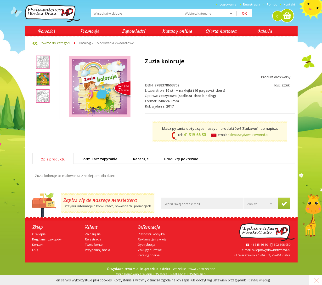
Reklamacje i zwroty (152, 239)
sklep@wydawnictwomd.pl (248, 134)
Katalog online (177, 31)
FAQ (35, 250)
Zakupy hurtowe (150, 250)
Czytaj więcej (259, 280)
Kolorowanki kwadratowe (114, 43)
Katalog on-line (149, 255)
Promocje (90, 31)
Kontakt (289, 4)
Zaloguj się (93, 234)
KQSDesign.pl (196, 274)
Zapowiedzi (133, 31)
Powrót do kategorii (55, 43)
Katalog (85, 43)
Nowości (46, 31)
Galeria (264, 31)
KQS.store (160, 274)
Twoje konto (94, 244)
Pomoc (272, 4)
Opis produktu (52, 159)
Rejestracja (93, 239)
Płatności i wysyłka (151, 234)
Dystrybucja (146, 244)
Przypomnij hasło (97, 250)
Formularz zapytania (99, 158)
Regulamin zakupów (47, 239)
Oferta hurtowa (221, 31)
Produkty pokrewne (181, 158)
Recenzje (141, 158)
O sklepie (39, 234)
